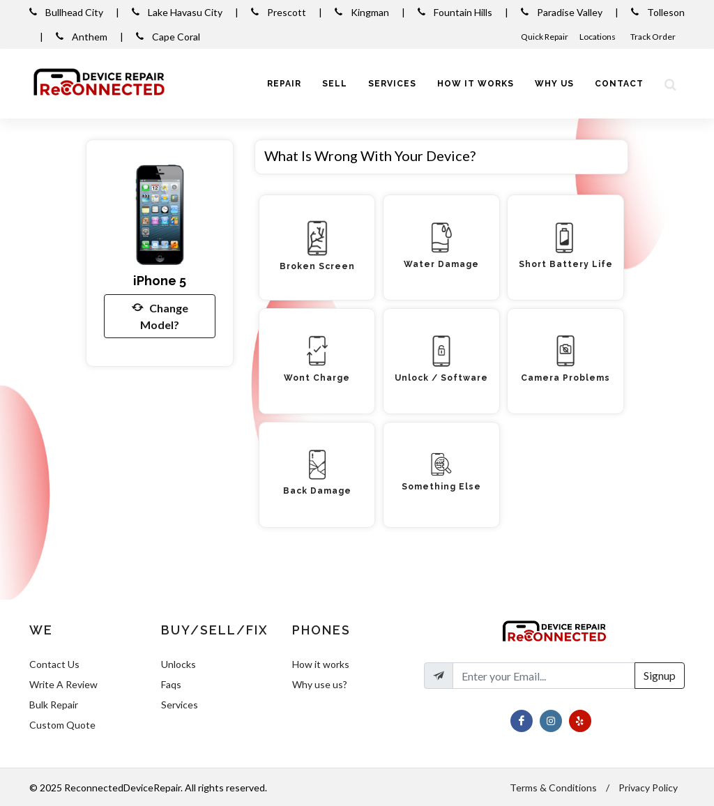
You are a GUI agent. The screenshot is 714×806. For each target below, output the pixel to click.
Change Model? (160, 315)
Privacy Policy (648, 787)
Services (179, 704)
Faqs (171, 684)
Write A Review (63, 684)
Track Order (653, 36)
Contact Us (54, 664)
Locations (598, 36)
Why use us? (319, 684)
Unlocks (178, 664)
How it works (320, 664)
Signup (660, 675)
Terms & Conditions (553, 787)
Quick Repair (544, 36)
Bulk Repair (53, 704)
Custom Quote (62, 725)
